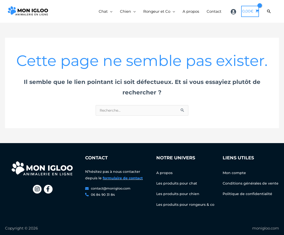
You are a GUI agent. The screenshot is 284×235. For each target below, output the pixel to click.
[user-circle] (234, 13)
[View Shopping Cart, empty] (250, 13)
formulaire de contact (123, 182)
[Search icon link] (268, 13)
